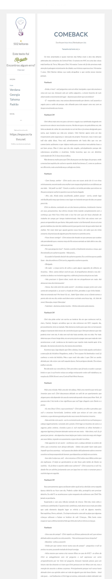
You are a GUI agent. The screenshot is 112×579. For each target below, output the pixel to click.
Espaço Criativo (56, 4)
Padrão (12, 80)
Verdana (12, 73)
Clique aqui (28, 58)
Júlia (83, 34)
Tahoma (12, 77)
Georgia (12, 75)
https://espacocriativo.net (21, 102)
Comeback (71, 28)
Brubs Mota (69, 34)
